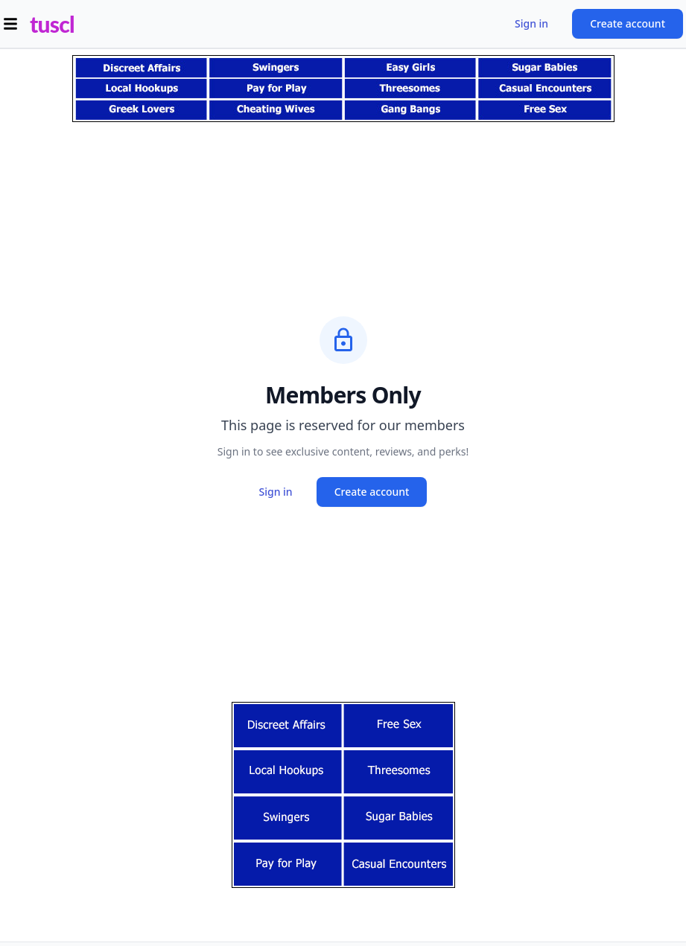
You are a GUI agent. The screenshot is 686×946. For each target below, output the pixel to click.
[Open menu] (10, 23)
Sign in (531, 23)
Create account (627, 23)
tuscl (52, 23)
